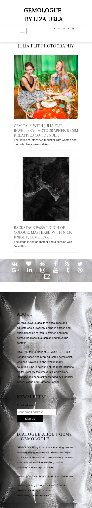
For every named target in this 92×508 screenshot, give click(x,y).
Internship (54, 476)
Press (42, 476)
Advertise (67, 476)
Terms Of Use (45, 485)
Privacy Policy (26, 485)
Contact (32, 476)
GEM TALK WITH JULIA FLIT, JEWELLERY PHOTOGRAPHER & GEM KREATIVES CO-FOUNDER (46, 130)
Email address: (26, 405)
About (21, 476)
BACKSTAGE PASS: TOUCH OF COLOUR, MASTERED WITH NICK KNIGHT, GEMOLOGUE (43, 232)
